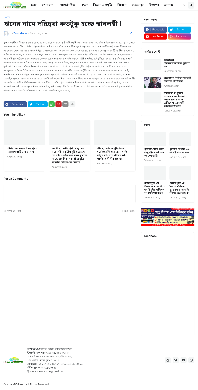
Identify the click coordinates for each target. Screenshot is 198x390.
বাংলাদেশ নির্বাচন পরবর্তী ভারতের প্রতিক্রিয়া (177, 80)
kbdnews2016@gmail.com (50, 371)
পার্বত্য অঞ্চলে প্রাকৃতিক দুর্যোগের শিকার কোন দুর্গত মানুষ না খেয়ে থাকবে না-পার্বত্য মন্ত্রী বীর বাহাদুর (112, 154)
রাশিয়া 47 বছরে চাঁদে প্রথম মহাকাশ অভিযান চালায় (22, 150)
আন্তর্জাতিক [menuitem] (67, 5)
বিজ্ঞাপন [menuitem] (154, 5)
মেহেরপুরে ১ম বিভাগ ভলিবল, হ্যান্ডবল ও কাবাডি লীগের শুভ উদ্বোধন (179, 188)
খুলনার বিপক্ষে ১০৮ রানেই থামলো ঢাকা (179, 151)
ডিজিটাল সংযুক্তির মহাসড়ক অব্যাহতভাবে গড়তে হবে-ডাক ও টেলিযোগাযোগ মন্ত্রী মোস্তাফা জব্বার (175, 100)
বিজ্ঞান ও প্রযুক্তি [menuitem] (102, 5)
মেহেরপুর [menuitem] (138, 5)
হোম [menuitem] (34, 5)
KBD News (18, 384)
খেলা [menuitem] (85, 5)
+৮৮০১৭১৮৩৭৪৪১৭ (49, 364)
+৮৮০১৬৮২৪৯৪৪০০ (72, 364)
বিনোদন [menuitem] (122, 5)
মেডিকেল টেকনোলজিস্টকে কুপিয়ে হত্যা (177, 63)
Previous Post (13, 210)
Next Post (128, 210)
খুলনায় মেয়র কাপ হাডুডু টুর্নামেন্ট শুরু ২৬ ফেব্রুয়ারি (154, 152)
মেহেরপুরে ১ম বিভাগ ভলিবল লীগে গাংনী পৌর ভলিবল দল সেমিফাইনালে (154, 188)
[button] (184, 5)
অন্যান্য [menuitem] (168, 5)
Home (7, 17)
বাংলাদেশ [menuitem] (47, 5)
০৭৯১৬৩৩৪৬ (49, 367)
